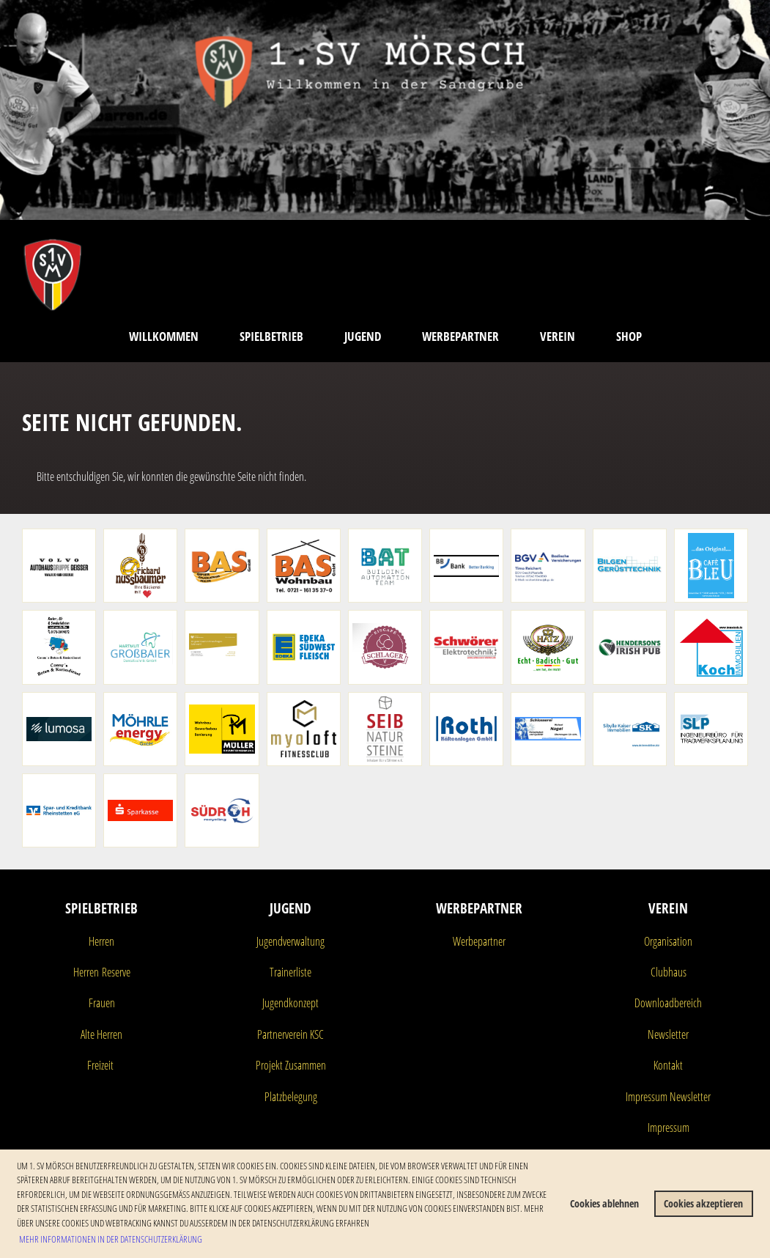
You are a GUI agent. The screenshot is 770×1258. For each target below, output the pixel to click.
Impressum (668, 1127)
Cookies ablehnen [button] (604, 1203)
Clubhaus (668, 972)
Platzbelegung (290, 1097)
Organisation (668, 941)
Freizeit (100, 1065)
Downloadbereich (668, 1003)
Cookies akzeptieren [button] (703, 1203)
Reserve (114, 972)
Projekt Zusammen (291, 1065)
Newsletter (668, 1034)
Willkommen (164, 336)
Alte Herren (101, 1034)
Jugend (362, 336)
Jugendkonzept (290, 1003)
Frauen (102, 1003)
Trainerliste (290, 972)
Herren (101, 941)
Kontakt (668, 1065)
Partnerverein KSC (290, 1034)
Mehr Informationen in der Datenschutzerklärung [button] (110, 1239)
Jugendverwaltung (290, 941)
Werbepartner (460, 336)
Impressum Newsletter (668, 1097)
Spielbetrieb (271, 336)
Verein (557, 336)
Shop (629, 336)
